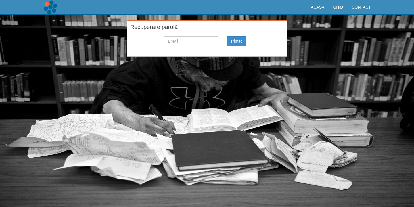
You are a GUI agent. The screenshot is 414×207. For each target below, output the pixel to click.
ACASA (317, 7)
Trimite (237, 41)
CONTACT (361, 7)
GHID (338, 7)
